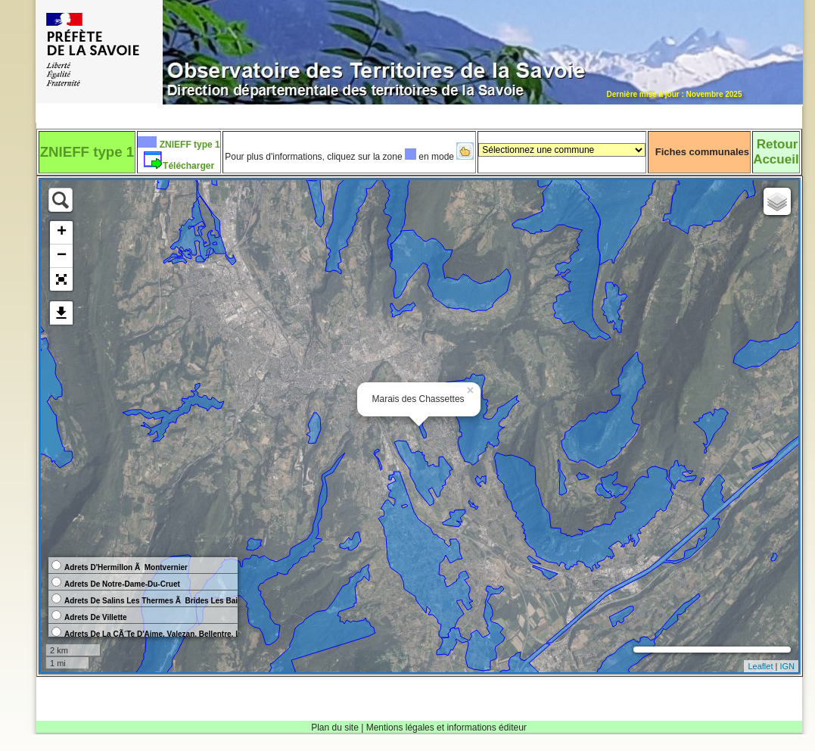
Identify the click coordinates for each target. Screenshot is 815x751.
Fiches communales (702, 151)
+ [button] (62, 232)
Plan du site (335, 727)
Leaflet (760, 666)
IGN (787, 666)
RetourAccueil (775, 152)
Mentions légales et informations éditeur (446, 727)
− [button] (62, 256)
